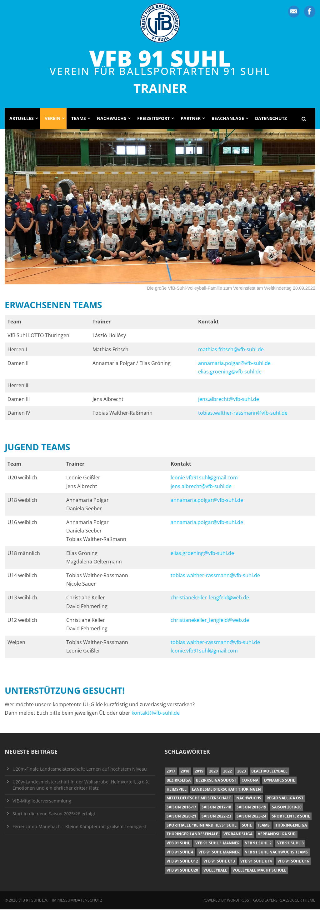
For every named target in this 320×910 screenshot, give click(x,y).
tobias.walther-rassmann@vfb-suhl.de (243, 413)
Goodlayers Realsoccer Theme (284, 901)
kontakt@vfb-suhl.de (156, 713)
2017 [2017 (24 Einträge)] (171, 772)
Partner (191, 119)
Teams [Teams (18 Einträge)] (263, 825)
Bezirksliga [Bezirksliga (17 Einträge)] (179, 781)
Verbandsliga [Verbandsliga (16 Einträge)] (237, 834)
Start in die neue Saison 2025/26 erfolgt (53, 814)
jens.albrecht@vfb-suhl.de (228, 400)
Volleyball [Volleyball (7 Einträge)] (215, 870)
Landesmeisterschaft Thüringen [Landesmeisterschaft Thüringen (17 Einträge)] (226, 790)
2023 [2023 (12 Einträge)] (241, 772)
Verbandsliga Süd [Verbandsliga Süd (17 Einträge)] (277, 834)
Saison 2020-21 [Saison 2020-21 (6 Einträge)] (181, 817)
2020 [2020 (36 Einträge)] (213, 772)
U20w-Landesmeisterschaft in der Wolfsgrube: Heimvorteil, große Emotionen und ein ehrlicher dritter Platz (81, 785)
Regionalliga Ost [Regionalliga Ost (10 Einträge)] (285, 799)
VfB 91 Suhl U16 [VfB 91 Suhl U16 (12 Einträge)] (293, 862)
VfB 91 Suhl (160, 58)
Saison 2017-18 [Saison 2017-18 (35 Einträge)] (216, 808)
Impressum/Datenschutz (77, 901)
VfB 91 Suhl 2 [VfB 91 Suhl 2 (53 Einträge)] (258, 844)
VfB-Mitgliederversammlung (41, 801)
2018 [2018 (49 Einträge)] (185, 772)
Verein (52, 119)
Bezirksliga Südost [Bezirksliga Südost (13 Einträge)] (216, 781)
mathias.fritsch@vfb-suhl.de (231, 350)
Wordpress (238, 901)
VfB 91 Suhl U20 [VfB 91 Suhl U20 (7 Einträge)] (182, 870)
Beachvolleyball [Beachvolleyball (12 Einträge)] (269, 772)
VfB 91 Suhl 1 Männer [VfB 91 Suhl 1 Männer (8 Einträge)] (217, 844)
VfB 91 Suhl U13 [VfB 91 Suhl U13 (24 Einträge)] (219, 862)
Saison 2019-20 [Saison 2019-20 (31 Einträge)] (287, 808)
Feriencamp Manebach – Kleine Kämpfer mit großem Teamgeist (79, 827)
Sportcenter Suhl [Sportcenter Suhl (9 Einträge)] (291, 817)
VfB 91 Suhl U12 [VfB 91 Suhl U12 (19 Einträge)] (182, 862)
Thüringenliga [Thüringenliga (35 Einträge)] (291, 825)
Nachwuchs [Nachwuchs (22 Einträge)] (248, 799)
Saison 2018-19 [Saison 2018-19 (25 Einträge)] (251, 808)
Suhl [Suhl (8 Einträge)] (247, 825)
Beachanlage (228, 119)
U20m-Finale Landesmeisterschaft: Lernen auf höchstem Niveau (79, 769)
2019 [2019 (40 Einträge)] (199, 772)
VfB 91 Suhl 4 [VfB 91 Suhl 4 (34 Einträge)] (180, 853)
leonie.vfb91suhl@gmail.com (204, 478)
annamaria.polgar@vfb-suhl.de (234, 363)
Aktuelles (21, 119)
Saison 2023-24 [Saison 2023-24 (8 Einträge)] (251, 817)
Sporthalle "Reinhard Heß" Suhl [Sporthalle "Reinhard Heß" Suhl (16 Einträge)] (202, 825)
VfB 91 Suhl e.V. (33, 901)
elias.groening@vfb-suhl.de (230, 372)
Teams (78, 119)
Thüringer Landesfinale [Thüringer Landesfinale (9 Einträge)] (192, 834)
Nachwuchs (111, 119)
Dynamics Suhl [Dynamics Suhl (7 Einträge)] (279, 781)
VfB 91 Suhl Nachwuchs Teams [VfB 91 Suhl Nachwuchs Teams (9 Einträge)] (276, 853)
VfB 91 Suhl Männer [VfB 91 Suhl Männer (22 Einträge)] (219, 853)
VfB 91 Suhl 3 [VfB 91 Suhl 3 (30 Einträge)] (290, 844)
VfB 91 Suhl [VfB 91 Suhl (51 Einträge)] (178, 844)
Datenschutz (271, 119)
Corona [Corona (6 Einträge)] (250, 781)
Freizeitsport (153, 119)
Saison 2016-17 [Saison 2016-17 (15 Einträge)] (181, 808)
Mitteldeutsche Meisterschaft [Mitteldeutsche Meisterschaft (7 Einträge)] (199, 799)
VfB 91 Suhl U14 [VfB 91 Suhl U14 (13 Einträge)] (256, 862)
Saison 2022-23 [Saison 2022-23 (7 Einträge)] (216, 817)
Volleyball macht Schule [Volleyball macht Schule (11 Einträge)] (259, 870)
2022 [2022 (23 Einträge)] (227, 772)
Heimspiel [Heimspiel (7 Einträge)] (177, 790)
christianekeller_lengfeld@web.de (210, 598)
